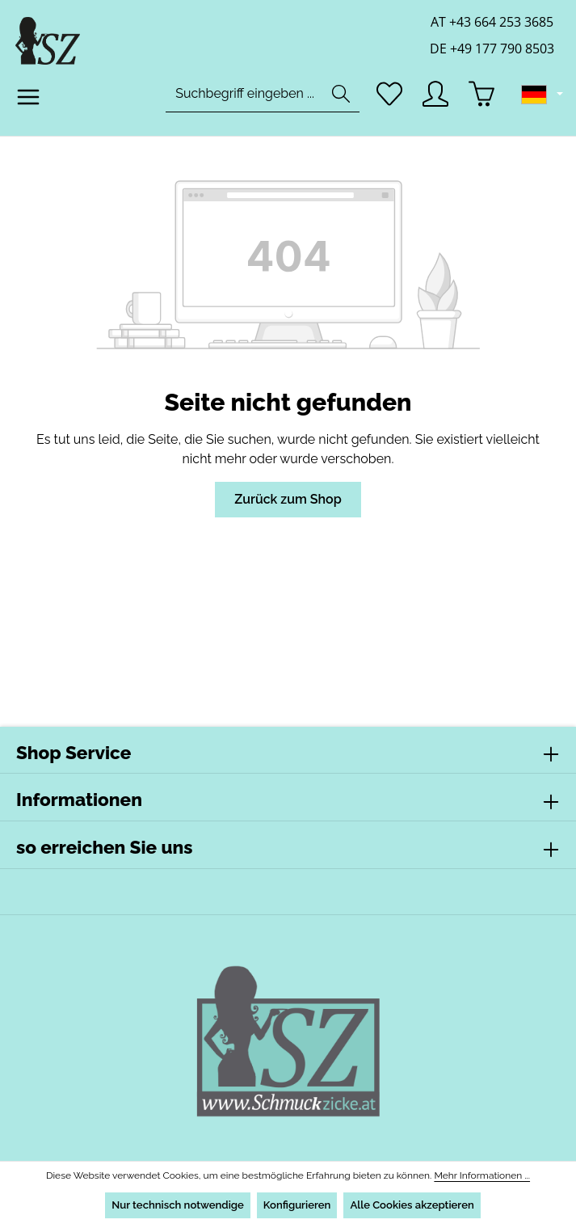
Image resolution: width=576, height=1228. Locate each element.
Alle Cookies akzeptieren (413, 1205)
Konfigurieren (296, 1205)
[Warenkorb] (482, 99)
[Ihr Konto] (435, 99)
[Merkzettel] (387, 99)
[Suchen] (338, 99)
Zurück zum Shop (287, 499)
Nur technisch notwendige (176, 1205)
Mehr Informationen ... (474, 1175)
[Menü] (28, 102)
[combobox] (242, 99)
